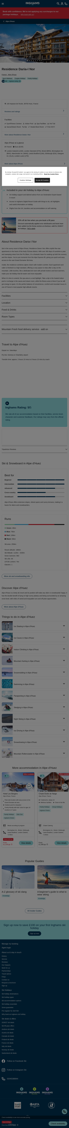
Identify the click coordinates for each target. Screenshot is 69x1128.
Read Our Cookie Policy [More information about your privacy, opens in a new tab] (51, 174)
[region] (34, 176)
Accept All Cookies (42, 180)
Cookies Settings (25, 180)
